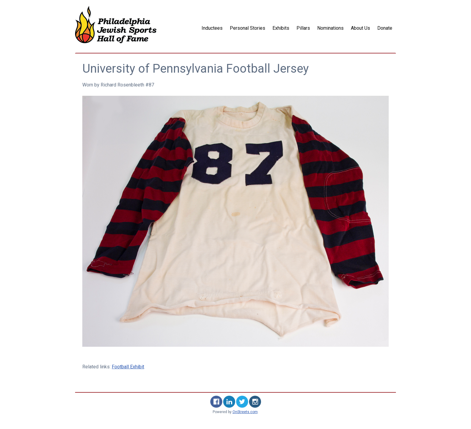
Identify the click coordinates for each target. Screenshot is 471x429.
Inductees (212, 28)
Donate (384, 28)
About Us (360, 28)
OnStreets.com (245, 412)
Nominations (330, 28)
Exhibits (280, 28)
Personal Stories (247, 28)
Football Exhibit (128, 367)
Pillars (303, 28)
